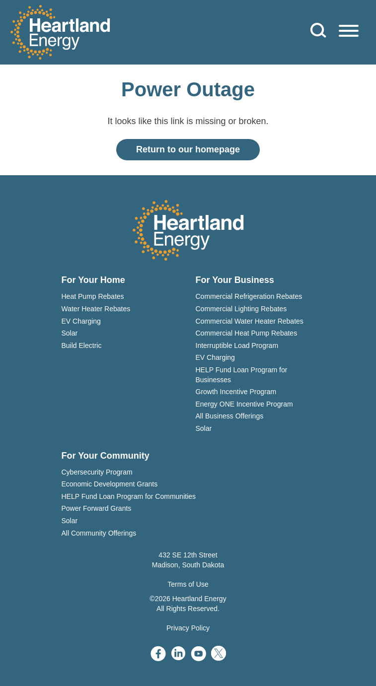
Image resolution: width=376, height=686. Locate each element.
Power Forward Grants (97, 508)
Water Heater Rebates (96, 309)
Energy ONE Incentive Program (244, 404)
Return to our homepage (188, 149)
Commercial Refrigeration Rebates (249, 296)
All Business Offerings (230, 416)
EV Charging (81, 321)
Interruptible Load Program (237, 345)
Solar (70, 333)
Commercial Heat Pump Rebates (247, 333)
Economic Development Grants (110, 484)
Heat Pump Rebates (93, 296)
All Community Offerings (99, 533)
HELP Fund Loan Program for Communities (129, 496)
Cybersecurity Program (97, 472)
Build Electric (82, 345)
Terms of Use (187, 584)
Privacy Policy (188, 628)
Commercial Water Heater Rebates (249, 321)
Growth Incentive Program (236, 392)
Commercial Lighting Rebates (241, 309)
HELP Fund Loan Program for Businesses (242, 375)
